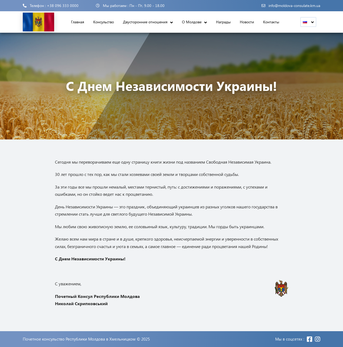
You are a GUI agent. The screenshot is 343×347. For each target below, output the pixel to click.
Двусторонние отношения (145, 21)
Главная (77, 21)
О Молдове (192, 21)
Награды (223, 21)
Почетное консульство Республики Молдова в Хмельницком (79, 339)
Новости (247, 21)
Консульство (103, 21)
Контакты (271, 21)
